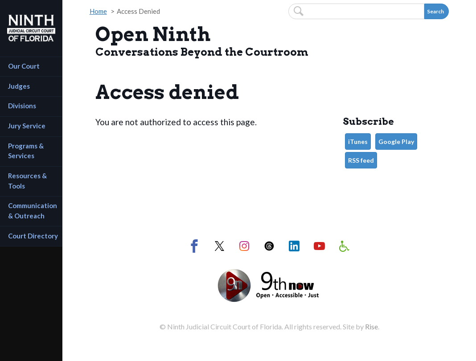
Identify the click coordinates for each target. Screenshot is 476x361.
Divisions (22, 106)
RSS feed (361, 160)
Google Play (396, 141)
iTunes (358, 141)
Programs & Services (26, 151)
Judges (19, 86)
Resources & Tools (28, 181)
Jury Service (26, 126)
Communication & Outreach (33, 210)
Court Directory (33, 236)
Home (98, 11)
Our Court (24, 66)
